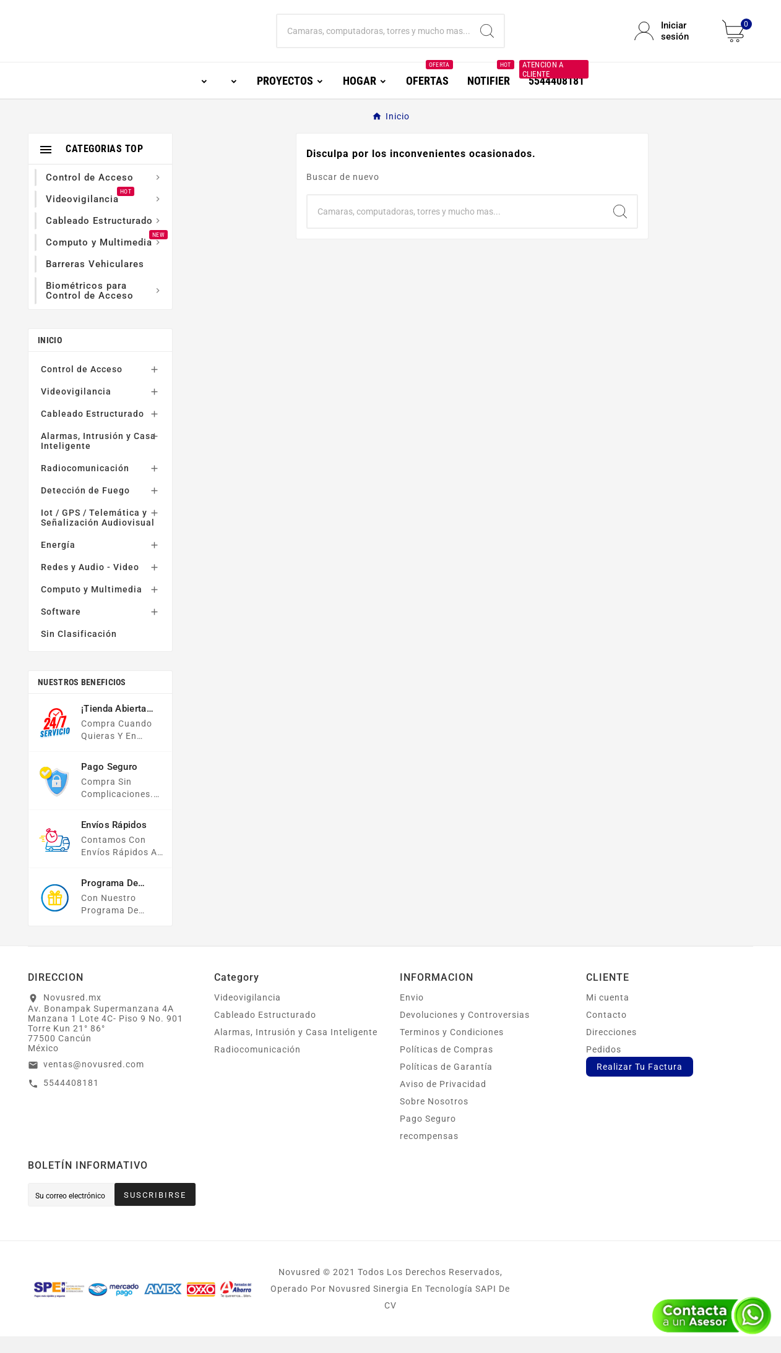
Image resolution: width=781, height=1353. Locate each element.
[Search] (487, 39)
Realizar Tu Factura (640, 1083)
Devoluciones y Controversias (465, 1031)
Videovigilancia (76, 408)
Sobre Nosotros (434, 1118)
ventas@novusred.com (93, 1081)
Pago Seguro (428, 1135)
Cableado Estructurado (92, 430)
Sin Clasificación (79, 650)
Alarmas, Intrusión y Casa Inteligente (98, 457)
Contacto (606, 1031)
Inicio (50, 357)
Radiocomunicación (85, 485)
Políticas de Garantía (446, 1083)
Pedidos (603, 1066)
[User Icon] (670, 39)
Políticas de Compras (446, 1066)
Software (61, 628)
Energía (58, 561)
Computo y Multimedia (91, 606)
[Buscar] (374, 39)
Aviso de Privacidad (443, 1101)
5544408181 (71, 1099)
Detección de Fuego (85, 507)
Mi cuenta (607, 1014)
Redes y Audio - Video (90, 584)
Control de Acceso (82, 386)
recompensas (429, 1153)
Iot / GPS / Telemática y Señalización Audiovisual (98, 534)
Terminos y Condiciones (452, 1049)
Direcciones (611, 1049)
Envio (412, 1014)
